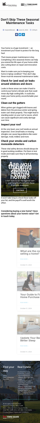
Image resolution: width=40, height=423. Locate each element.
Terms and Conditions (21, 412)
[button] (22, 4)
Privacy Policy (7, 412)
